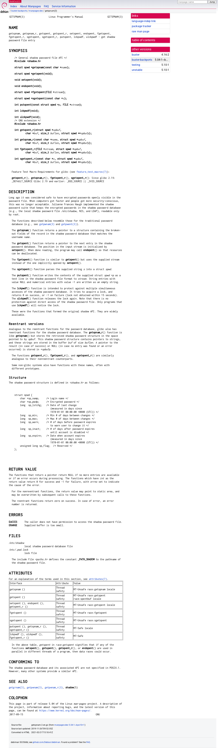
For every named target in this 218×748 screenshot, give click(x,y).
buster (135, 54)
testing (136, 64)
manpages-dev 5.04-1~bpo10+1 (69, 725)
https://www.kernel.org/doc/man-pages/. (65, 710)
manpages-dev (36, 11)
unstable (137, 70)
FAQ (46, 6)
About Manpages (30, 6)
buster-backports (19, 11)
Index (13, 6)
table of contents (143, 40)
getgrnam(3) (16, 687)
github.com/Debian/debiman (46, 742)
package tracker (141, 26)
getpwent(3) (69, 224)
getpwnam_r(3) (54, 687)
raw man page (140, 31)
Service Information (64, 6)
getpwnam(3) (47, 224)
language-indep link (144, 21)
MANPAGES (15, 1)
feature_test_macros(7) (92, 171)
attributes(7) (98, 579)
